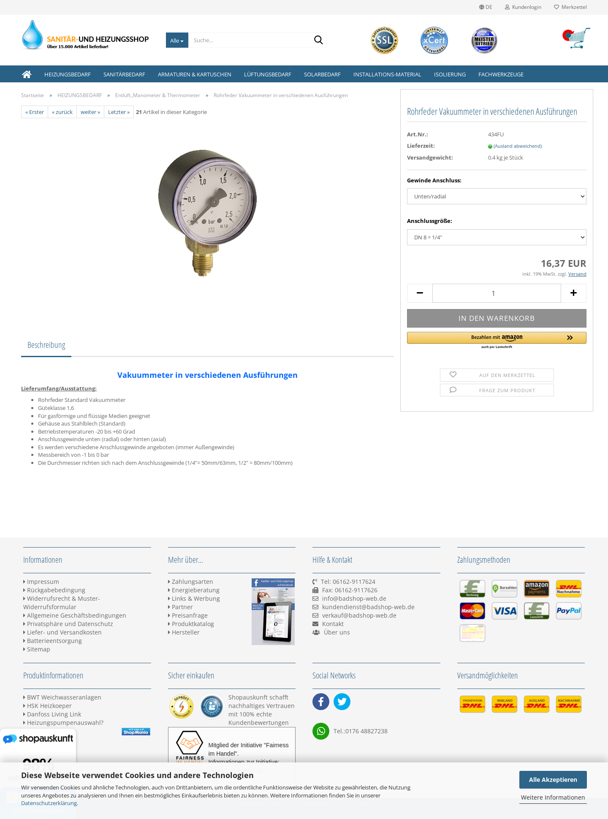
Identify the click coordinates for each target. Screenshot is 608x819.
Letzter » (119, 112)
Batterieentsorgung (52, 641)
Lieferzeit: (421, 145)
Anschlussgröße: (429, 221)
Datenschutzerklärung (49, 803)
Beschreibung (46, 344)
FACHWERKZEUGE (501, 74)
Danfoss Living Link (52, 714)
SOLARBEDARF (322, 74)
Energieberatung (194, 590)
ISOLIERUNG (450, 74)
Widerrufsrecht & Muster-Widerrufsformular (61, 602)
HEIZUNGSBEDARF (67, 74)
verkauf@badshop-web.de (359, 615)
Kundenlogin (523, 7)
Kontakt (333, 624)
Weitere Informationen (553, 797)
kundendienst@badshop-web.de (368, 607)
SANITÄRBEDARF (124, 74)
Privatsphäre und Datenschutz (68, 624)
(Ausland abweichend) (518, 146)
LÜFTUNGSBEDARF (267, 74)
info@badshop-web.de (354, 598)
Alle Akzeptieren (553, 780)
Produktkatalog (191, 624)
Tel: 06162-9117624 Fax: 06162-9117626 (344, 590)
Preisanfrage (188, 615)
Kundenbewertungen (258, 723)
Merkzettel (570, 7)
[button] (496, 341)
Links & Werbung (194, 598)
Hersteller (184, 632)
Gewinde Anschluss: (434, 180)
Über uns (337, 632)
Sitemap (36, 649)
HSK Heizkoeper (47, 706)
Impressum (41, 582)
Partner (180, 607)
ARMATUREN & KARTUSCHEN (194, 74)
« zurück (62, 112)
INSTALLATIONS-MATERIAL (387, 74)
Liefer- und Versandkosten (62, 632)
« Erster (34, 112)
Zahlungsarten (190, 582)
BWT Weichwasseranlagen (62, 697)
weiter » (90, 112)
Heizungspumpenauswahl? (63, 723)
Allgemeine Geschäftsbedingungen (74, 615)
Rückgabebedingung (54, 590)
